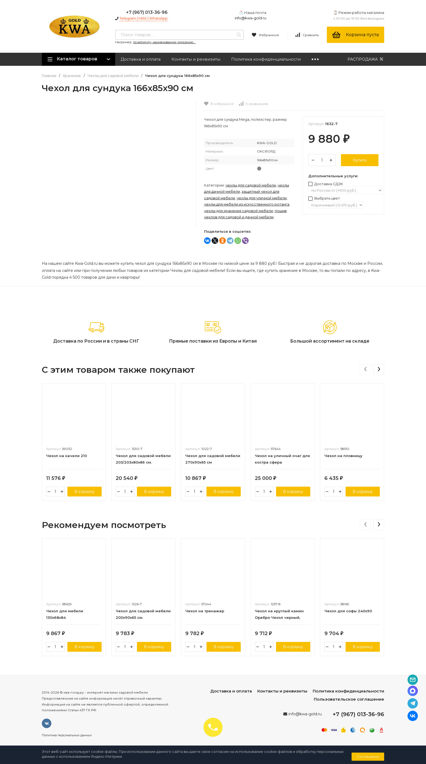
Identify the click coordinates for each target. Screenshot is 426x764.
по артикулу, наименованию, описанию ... (164, 42)
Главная (49, 75)
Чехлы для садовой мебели (113, 75)
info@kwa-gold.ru (250, 18)
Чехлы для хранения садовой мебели (238, 211)
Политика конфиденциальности (266, 59)
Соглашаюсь (368, 756)
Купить (360, 160)
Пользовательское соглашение (349, 699)
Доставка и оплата (141, 59)
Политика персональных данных (67, 735)
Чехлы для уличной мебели (262, 198)
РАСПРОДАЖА (365, 59)
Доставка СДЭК (325, 184)
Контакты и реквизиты (195, 59)
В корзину (84, 491)
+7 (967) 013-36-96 (147, 12)
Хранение (72, 75)
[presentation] (365, 369)
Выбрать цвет (324, 198)
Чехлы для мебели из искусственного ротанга (246, 204)
